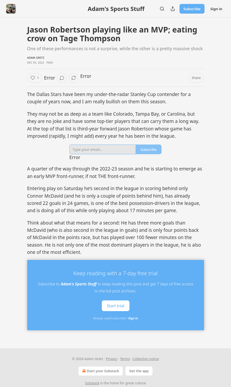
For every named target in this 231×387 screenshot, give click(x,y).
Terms (125, 358)
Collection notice (145, 358)
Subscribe (192, 8)
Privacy (111, 358)
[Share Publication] (173, 9)
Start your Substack (100, 371)
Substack (92, 383)
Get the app (139, 371)
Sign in (216, 8)
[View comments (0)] (62, 78)
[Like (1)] (34, 78)
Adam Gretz (35, 57)
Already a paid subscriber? (115, 318)
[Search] (162, 9)
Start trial (115, 305)
